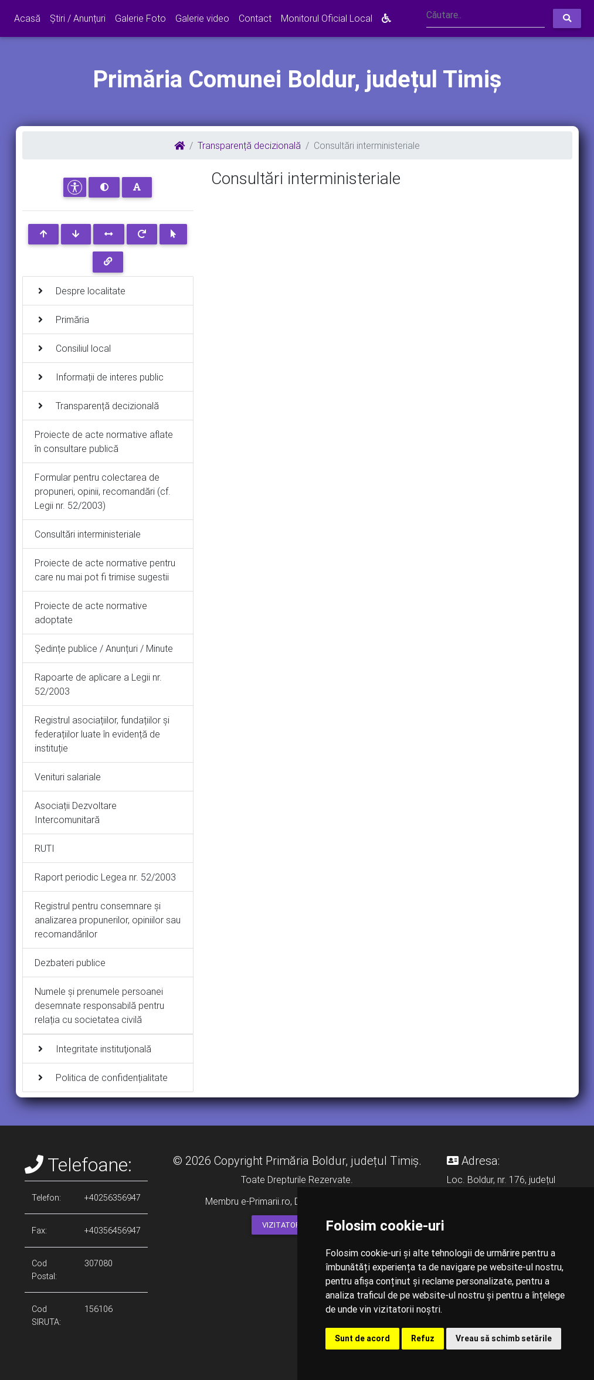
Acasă (27, 18)
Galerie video (202, 18)
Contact (255, 18)
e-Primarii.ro (265, 1201)
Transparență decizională (249, 145)
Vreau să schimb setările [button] (504, 1338)
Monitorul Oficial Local (326, 18)
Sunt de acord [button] (362, 1338)
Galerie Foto (140, 18)
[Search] (485, 16)
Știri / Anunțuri (78, 18)
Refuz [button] (423, 1338)
